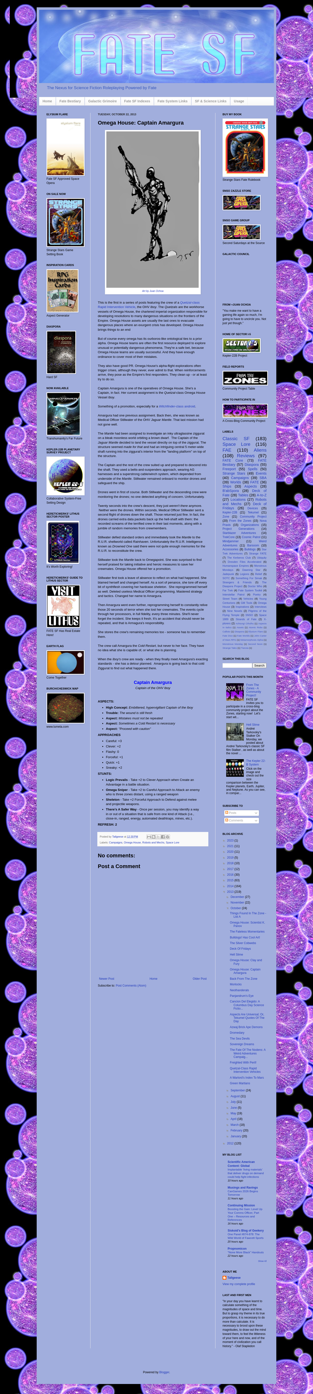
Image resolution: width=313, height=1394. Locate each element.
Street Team (230, 598)
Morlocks (236, 984)
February (237, 1130)
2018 (231, 863)
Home (47, 101)
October (236, 908)
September (238, 1090)
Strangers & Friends (237, 582)
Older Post (200, 978)
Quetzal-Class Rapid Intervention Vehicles (245, 1070)
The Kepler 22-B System (256, 762)
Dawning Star (251, 569)
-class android (177, 406)
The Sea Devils (240, 1038)
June (234, 1107)
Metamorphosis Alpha (251, 639)
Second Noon (255, 644)
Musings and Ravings (243, 1187)
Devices (252, 508)
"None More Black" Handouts (246, 1252)
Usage (239, 101)
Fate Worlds (243, 635)
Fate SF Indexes (137, 101)
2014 (231, 886)
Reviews (246, 455)
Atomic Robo (256, 627)
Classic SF (236, 438)
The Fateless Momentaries (247, 931)
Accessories (230, 549)
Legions (244, 574)
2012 (231, 1143)
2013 (231, 892)
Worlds (235, 482)
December (238, 897)
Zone (226, 516)
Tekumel (253, 512)
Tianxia (245, 648)
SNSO (249, 615)
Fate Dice (228, 635)
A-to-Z (262, 495)
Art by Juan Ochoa (152, 290)
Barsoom (253, 545)
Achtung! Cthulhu (244, 623)
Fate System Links (172, 101)
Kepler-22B (230, 512)
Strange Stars (234, 473)
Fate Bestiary (70, 101)
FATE (254, 482)
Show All (262, 1261)
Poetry (257, 594)
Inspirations (242, 606)
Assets (240, 627)
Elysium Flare (255, 631)
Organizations (250, 525)
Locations (238, 499)
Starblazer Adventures (239, 533)
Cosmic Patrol (251, 537)
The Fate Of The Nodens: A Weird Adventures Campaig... (248, 1053)
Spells (252, 469)
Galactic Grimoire (102, 101)
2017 (231, 869)
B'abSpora (231, 491)
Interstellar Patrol (234, 594)
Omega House (132, 842)
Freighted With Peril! (243, 1062)
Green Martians (240, 1083)
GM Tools (246, 602)
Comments (234, 820)
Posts (230, 813)
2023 (231, 840)
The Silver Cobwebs (243, 943)
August (236, 1096)
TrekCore (229, 537)
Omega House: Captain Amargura (245, 971)
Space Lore (172, 842)
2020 (231, 851)
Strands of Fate (246, 619)
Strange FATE (258, 553)
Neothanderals (239, 990)
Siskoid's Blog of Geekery (246, 1230)
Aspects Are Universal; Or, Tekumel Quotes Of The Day (247, 1018)
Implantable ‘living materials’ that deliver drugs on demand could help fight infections (246, 1173)
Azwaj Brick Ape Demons (246, 1027)
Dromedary (237, 1032)
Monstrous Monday (233, 644)
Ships (227, 486)
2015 (231, 880)
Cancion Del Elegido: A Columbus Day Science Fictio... (247, 1005)
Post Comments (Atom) (131, 985)
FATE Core (233, 460)
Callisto (226, 631)
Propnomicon (237, 1248)
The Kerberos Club (239, 557)
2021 (231, 846)
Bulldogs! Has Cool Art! (245, 937)
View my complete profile (239, 1284)
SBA (263, 478)
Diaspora (252, 465)
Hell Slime (252, 724)
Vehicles (248, 598)
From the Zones (240, 520)
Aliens (260, 450)
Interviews (261, 606)
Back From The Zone (243, 978)
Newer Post (106, 978)
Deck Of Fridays (240, 948)
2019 (231, 857)
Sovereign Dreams (242, 1044)
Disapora (239, 631)
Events (261, 473)
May (234, 1113)
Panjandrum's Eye (242, 996)
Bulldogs (250, 549)
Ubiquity (262, 557)
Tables (243, 495)
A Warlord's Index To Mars (247, 1077)
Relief (258, 574)
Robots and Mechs (153, 842)
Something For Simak (249, 578)
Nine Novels (234, 610)
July (234, 1102)
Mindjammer (231, 541)
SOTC (226, 578)
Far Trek (228, 590)
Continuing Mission (241, 1205)
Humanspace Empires (236, 565)
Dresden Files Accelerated (244, 561)
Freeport (229, 469)
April (234, 1119)
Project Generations (239, 529)
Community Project (253, 516)
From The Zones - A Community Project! (253, 690)
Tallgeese (118, 836)
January (236, 1136)
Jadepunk (228, 574)
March (235, 1125)
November (238, 902)
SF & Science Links (210, 101)
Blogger (164, 1372)
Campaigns (116, 842)
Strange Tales (230, 648)
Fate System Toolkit (250, 590)
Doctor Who (255, 586)
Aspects (250, 486)
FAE (227, 450)
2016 (231, 874)
